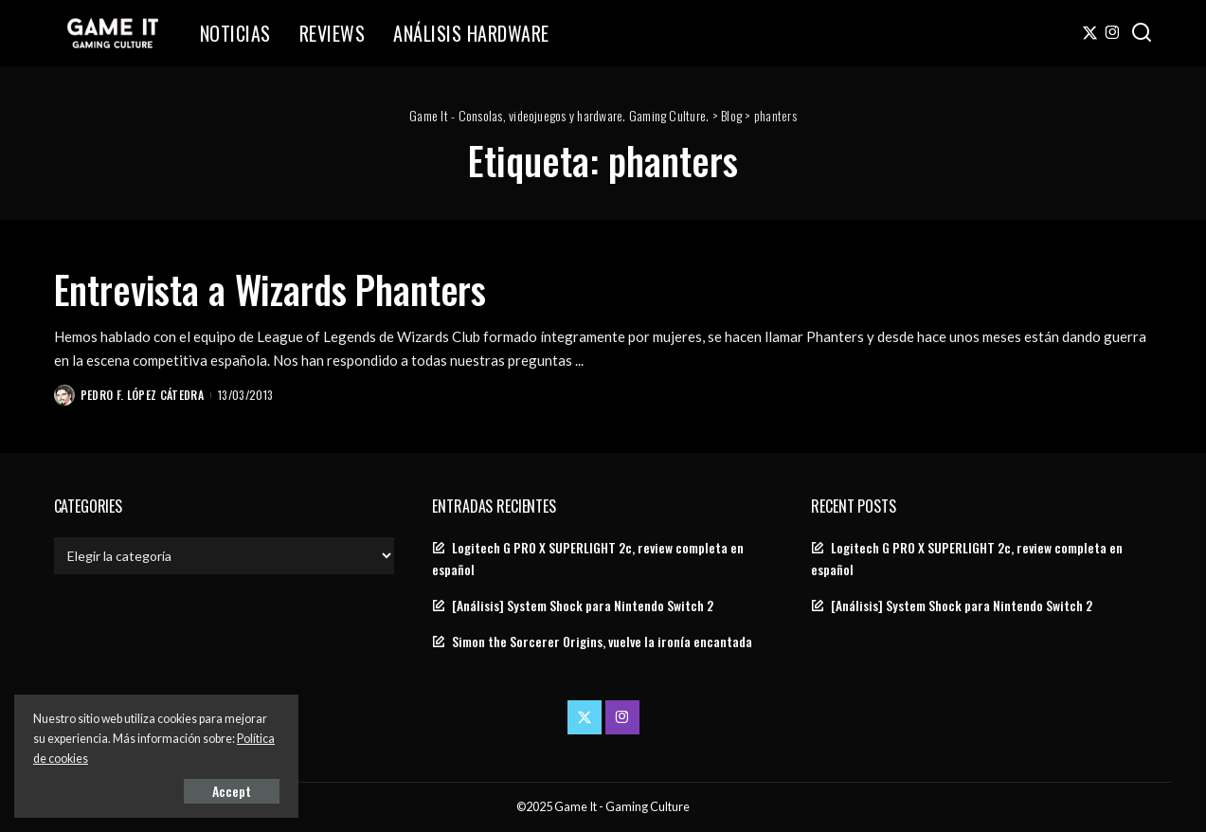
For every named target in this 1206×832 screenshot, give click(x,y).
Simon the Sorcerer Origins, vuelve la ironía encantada (602, 641)
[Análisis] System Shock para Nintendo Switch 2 (582, 605)
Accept (231, 791)
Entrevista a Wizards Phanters (270, 289)
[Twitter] (1090, 33)
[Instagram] (1113, 33)
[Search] (1141, 33)
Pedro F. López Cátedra (143, 395)
